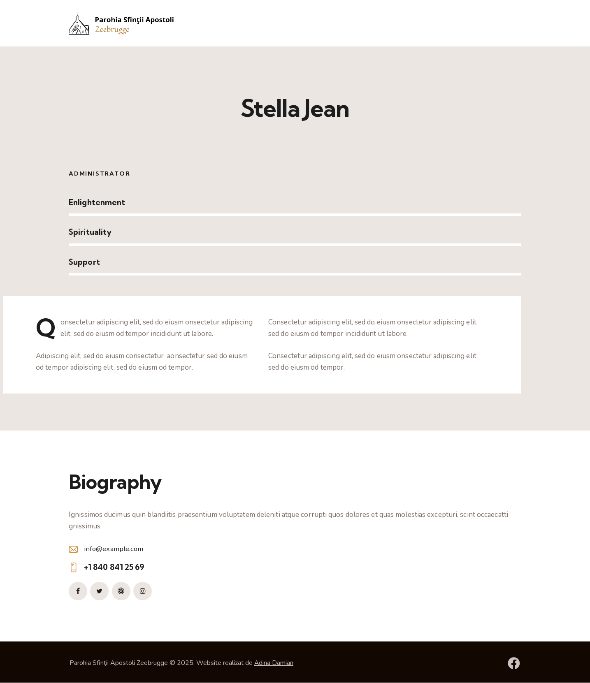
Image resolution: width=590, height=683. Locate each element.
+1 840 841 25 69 (114, 567)
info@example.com (114, 548)
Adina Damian (274, 662)
